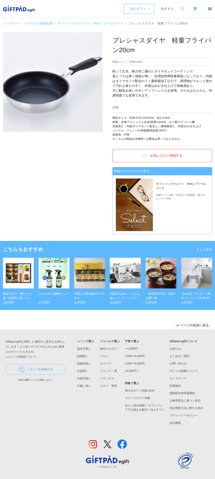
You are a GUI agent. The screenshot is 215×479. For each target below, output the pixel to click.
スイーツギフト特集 (137, 398)
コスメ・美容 (108, 385)
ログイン (167, 8)
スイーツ (105, 363)
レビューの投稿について (23, 356)
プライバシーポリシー (184, 415)
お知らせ (175, 348)
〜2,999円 (131, 348)
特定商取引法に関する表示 (186, 408)
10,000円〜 (132, 370)
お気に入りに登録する (162, 155)
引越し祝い (84, 385)
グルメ (104, 356)
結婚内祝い (84, 363)
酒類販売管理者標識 (182, 393)
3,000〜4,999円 (135, 356)
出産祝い (82, 370)
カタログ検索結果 (40, 23)
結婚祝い (82, 356)
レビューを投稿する (35, 369)
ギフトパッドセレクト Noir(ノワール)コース (91, 23)
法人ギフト (138, 8)
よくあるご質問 (179, 356)
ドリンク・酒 (108, 370)
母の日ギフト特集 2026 (139, 390)
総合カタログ (108, 348)
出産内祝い (84, 378)
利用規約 (175, 385)
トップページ (12, 23)
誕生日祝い (84, 348)
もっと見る (204, 249)
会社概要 (175, 422)
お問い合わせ (178, 363)
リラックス (107, 378)
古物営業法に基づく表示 (185, 400)
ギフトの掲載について (184, 370)
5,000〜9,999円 (135, 363)
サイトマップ (178, 378)
